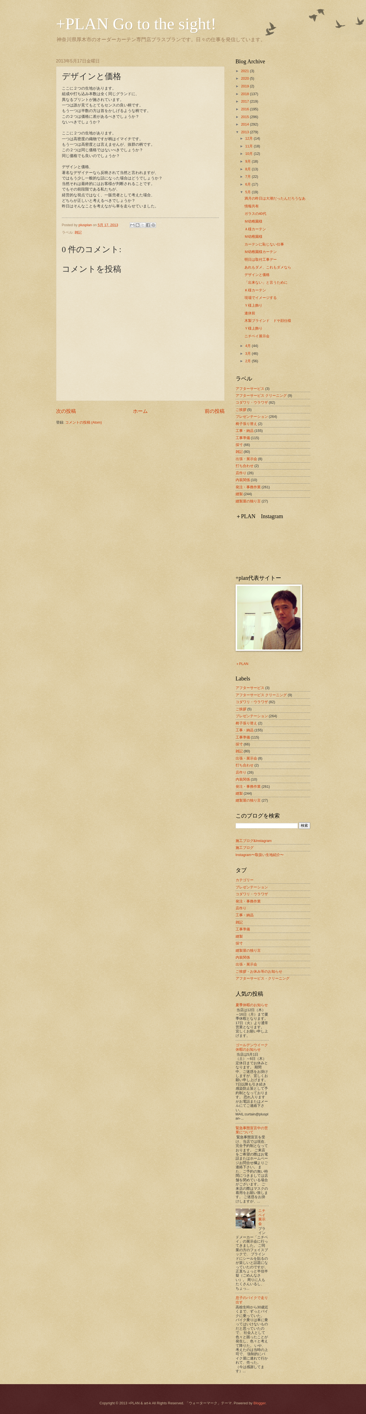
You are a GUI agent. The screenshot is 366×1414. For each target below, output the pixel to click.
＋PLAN (242, 664)
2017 (245, 101)
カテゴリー (245, 880)
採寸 (239, 445)
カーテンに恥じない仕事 (264, 244)
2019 (245, 86)
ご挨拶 (241, 410)
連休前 (249, 313)
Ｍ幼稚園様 (253, 221)
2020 (245, 78)
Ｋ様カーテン (255, 290)
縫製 (239, 494)
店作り (241, 473)
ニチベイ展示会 (257, 336)
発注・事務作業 (248, 487)
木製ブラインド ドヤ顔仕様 (267, 321)
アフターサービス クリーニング (261, 395)
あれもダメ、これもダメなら (267, 267)
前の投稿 (215, 411)
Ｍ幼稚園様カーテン (260, 252)
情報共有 (251, 206)
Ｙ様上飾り (253, 305)
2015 (245, 117)
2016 (245, 109)
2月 (248, 361)
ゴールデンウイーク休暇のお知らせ (252, 1047)
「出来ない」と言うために (266, 282)
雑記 (78, 232)
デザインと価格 (257, 275)
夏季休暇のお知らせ (252, 1005)
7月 (248, 176)
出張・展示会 (246, 459)
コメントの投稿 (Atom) (83, 422)
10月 (249, 154)
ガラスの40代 (255, 214)
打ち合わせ (245, 466)
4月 (248, 346)
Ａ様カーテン (255, 229)
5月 (248, 192)
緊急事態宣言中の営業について (252, 1130)
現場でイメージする (260, 298)
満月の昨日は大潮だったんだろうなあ (275, 198)
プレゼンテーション (252, 416)
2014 (245, 124)
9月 (248, 161)
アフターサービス (250, 389)
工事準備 (243, 438)
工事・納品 (245, 431)
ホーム (140, 411)
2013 (245, 132)
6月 (248, 184)
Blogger (260, 1403)
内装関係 (243, 480)
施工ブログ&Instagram (254, 841)
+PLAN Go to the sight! (136, 24)
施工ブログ (245, 848)
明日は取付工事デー (260, 259)
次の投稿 (66, 411)
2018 (245, 94)
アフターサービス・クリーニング (262, 978)
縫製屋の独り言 (248, 501)
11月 (249, 146)
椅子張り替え (246, 424)
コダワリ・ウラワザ (252, 402)
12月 (249, 138)
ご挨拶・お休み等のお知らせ (259, 971)
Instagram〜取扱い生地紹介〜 (260, 855)
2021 (245, 71)
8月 (248, 169)
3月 (248, 353)
